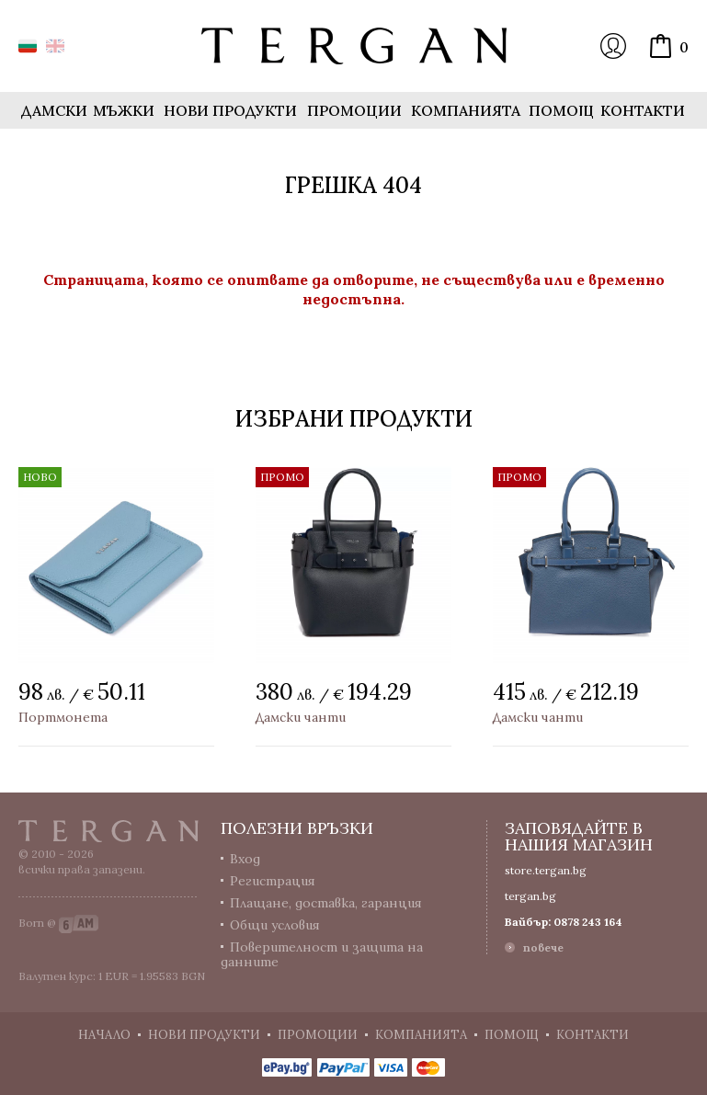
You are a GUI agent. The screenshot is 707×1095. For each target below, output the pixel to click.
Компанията (465, 110)
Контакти (642, 110)
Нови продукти (230, 110)
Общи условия (275, 925)
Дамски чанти (301, 717)
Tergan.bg (108, 831)
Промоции (354, 110)
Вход (613, 46)
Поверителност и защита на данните (322, 954)
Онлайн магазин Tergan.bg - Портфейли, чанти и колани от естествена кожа (354, 46)
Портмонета (63, 717)
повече (543, 947)
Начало (104, 1035)
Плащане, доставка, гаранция (326, 903)
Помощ (561, 110)
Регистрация (272, 881)
